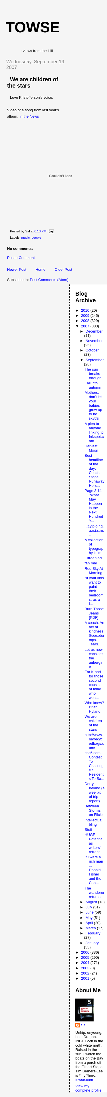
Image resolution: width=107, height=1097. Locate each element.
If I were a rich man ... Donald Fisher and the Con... (93, 870)
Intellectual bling (93, 822)
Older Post (63, 269)
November (94, 341)
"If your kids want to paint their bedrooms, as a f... (94, 591)
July (89, 907)
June (90, 912)
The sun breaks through (92, 373)
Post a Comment (21, 258)
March (91, 928)
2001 (85, 978)
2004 (85, 962)
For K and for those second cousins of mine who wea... (93, 685)
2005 (85, 957)
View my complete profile (88, 1088)
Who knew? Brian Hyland (94, 707)
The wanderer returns (94, 892)
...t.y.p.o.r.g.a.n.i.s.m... (94, 530)
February (93, 933)
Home (40, 269)
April (90, 923)
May (90, 918)
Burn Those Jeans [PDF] (94, 613)
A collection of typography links (93, 546)
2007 (85, 326)
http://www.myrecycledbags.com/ (94, 741)
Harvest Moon (91, 448)
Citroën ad (93, 558)
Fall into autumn (92, 385)
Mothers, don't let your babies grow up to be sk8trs (93, 405)
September (95, 360)
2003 (85, 968)
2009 (85, 315)
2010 (85, 310)
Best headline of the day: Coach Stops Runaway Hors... (94, 470)
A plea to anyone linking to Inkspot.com (94, 432)
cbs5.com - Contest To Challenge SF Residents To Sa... (94, 766)
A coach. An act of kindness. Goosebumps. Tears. (94, 633)
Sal (83, 1025)
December (94, 331)
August (92, 902)
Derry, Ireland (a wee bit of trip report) (94, 792)
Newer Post (16, 269)
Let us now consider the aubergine (93, 658)
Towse (33, 27)
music (25, 237)
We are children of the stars (93, 723)
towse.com (84, 1080)
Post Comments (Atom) (49, 280)
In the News (29, 116)
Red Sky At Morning (93, 570)
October (92, 350)
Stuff (88, 829)
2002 (85, 973)
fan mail (91, 563)
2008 (85, 321)
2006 (85, 952)
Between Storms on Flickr (93, 810)
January (92, 943)
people (36, 237)
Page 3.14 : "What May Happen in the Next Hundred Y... (94, 506)
